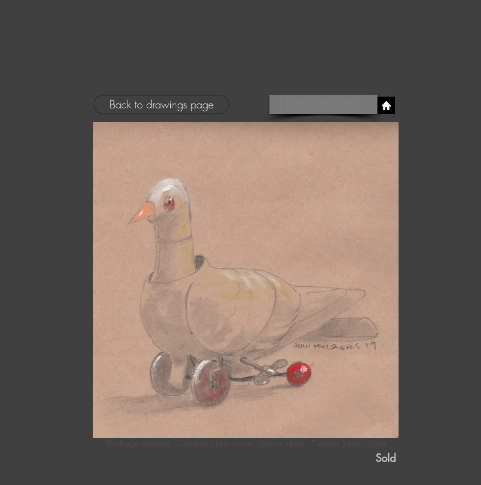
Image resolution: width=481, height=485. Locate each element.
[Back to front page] (323, 104)
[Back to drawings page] (161, 104)
